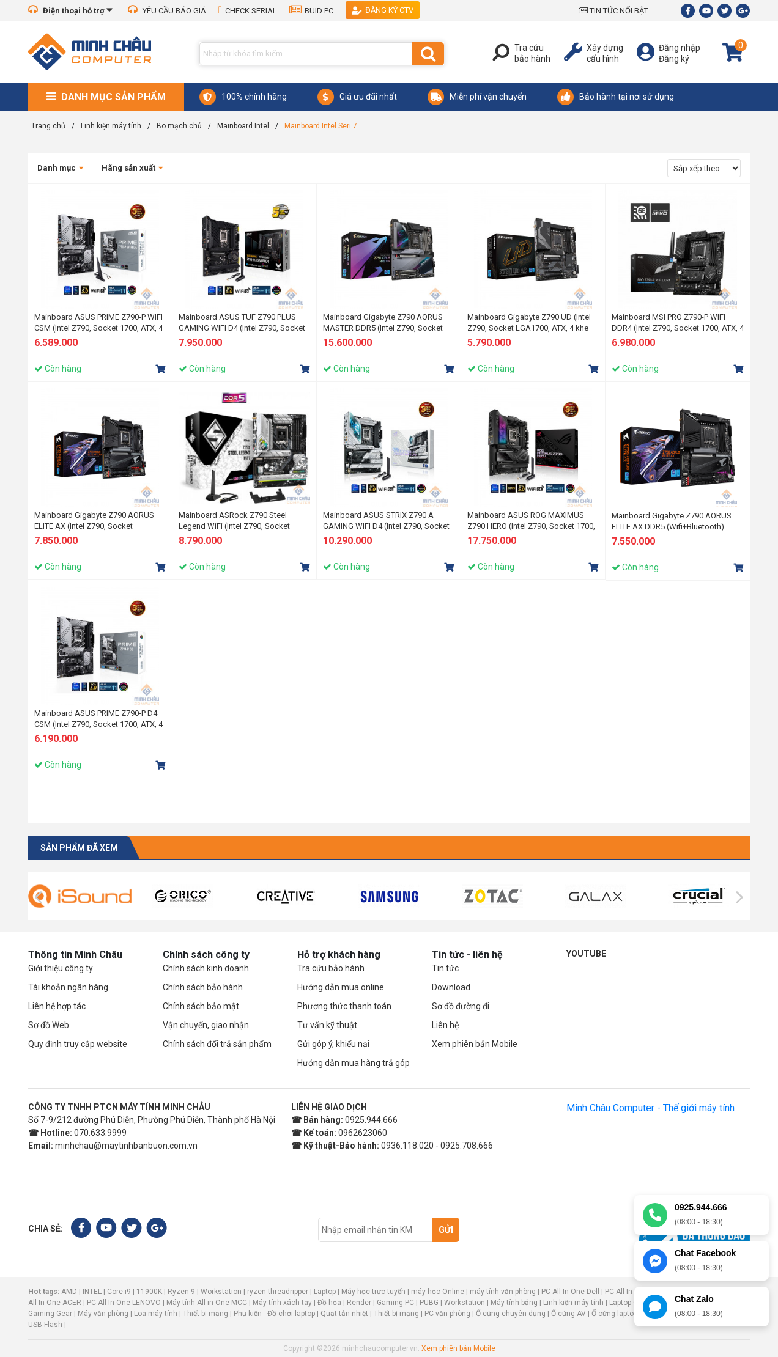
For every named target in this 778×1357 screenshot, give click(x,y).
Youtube (586, 953)
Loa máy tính (155, 1313)
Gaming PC (395, 1302)
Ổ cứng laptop (614, 1313)
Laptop (325, 1291)
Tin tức (445, 968)
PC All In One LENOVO (124, 1302)
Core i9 (119, 1291)
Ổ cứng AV (568, 1313)
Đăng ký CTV (382, 10)
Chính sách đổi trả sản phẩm (217, 1044)
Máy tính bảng (514, 1302)
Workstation (221, 1291)
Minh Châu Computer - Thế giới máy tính (650, 1108)
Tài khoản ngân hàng (68, 987)
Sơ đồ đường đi (460, 1006)
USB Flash (46, 1324)
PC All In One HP (632, 1291)
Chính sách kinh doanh (206, 968)
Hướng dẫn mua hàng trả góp (353, 1063)
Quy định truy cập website (77, 1044)
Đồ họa (329, 1302)
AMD (69, 1291)
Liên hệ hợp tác (57, 1006)
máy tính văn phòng (503, 1291)
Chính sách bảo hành (203, 987)
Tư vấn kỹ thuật (327, 1025)
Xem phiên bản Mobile (474, 1044)
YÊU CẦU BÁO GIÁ (167, 10)
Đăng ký (674, 59)
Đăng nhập (679, 48)
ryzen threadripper (277, 1291)
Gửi (446, 1230)
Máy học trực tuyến (373, 1291)
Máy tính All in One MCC (206, 1302)
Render (359, 1302)
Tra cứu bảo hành (331, 968)
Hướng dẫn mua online (340, 987)
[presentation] (38, 897)
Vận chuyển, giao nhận (206, 1025)
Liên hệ (445, 1025)
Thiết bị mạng (205, 1313)
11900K (149, 1291)
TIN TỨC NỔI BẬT (613, 10)
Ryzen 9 (181, 1291)
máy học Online (437, 1291)
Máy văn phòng (103, 1313)
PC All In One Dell (570, 1291)
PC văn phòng (447, 1313)
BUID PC (311, 10)
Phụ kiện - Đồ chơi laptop (274, 1313)
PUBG (429, 1302)
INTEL (92, 1291)
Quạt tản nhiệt (344, 1313)
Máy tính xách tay (282, 1302)
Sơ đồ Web (48, 1025)
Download (451, 987)
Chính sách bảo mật (201, 1006)
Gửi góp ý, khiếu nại (333, 1044)
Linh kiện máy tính (573, 1302)
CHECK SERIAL (247, 10)
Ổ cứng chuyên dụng (511, 1313)
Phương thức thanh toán (344, 1006)
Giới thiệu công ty (60, 968)
